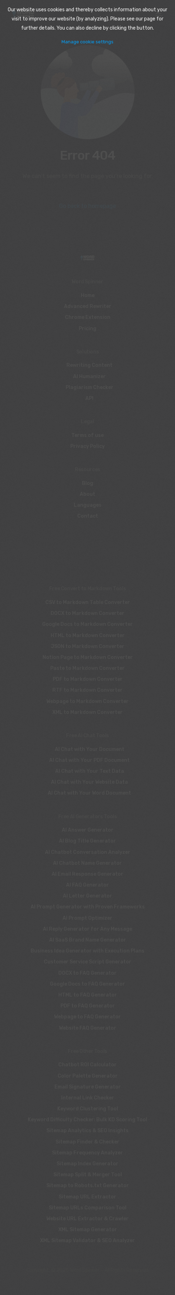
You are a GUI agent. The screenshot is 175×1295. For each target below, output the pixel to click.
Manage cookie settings (87, 41)
